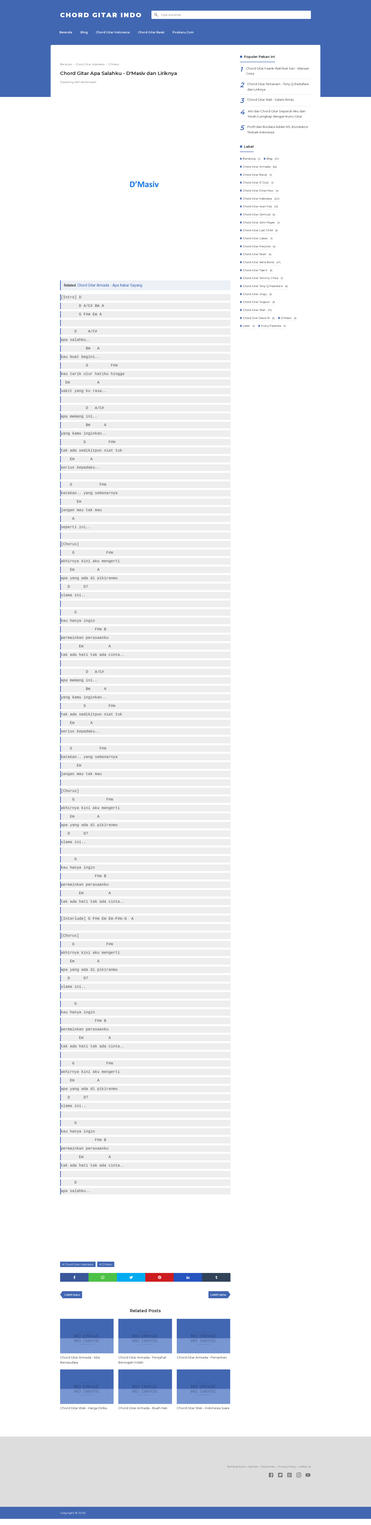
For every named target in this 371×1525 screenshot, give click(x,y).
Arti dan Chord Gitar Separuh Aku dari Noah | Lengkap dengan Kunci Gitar (278, 116)
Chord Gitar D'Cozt (258, 186)
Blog (86, 32)
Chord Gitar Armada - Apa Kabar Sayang (110, 285)
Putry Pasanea (273, 333)
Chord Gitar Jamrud (259, 219)
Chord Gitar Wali (257, 317)
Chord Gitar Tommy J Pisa (263, 284)
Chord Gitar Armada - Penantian (203, 1358)
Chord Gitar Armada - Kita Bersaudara (81, 1360)
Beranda (66, 32)
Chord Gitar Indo (104, 14)
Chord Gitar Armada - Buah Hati (144, 1409)
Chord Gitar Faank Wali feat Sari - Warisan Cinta (273, 71)
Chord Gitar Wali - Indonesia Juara (199, 1411)
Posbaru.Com (188, 32)
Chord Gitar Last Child (260, 235)
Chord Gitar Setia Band (261, 268)
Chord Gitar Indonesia (116, 32)
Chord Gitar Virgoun (259, 309)
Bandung (251, 162)
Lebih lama (217, 1295)
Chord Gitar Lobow (258, 243)
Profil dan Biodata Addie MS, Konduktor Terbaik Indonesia (270, 132)
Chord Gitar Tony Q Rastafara (265, 292)
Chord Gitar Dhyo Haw (261, 194)
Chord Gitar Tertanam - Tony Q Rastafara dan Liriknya (272, 88)
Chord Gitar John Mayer (261, 227)
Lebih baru (73, 1295)
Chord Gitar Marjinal (259, 252)
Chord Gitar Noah (257, 260)
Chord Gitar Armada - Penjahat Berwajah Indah (143, 1360)
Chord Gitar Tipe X (257, 276)
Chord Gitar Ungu (257, 301)
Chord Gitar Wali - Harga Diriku (85, 1409)
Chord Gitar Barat (155, 32)
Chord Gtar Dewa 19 (258, 325)
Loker (248, 333)
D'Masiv (109, 1264)
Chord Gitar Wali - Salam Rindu (272, 102)
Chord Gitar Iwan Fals (260, 211)
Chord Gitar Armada (260, 170)
